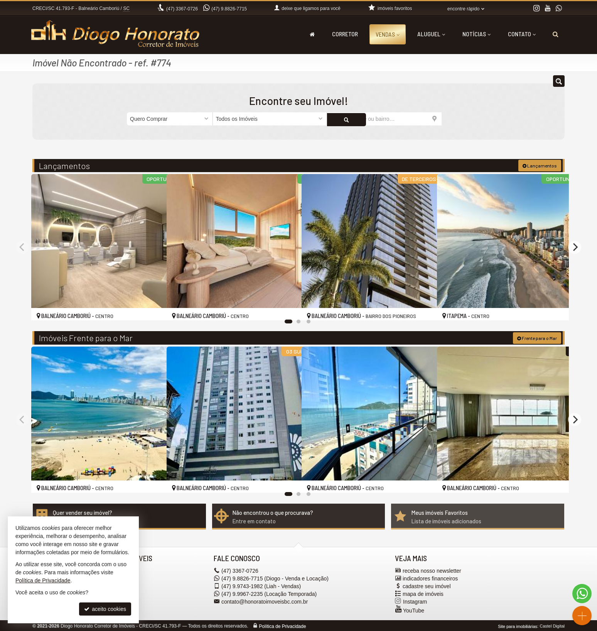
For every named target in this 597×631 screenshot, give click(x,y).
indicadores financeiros (430, 577)
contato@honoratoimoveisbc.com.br (264, 600)
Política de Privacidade (282, 625)
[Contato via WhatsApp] (582, 593)
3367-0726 (182, 9)
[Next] (574, 246)
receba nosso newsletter (432, 570)
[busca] (555, 34)
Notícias (476, 33)
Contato (522, 33)
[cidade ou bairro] (384, 118)
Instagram (415, 600)
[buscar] (456, 118)
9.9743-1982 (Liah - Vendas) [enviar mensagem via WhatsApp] (261, 585)
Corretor (345, 33)
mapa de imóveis (423, 593)
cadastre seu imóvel (427, 585)
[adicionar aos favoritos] (152, 307)
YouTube (413, 609)
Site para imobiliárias (517, 625)
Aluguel (431, 33)
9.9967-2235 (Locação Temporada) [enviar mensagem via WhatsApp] (269, 593)
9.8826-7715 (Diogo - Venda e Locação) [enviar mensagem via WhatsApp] (275, 577)
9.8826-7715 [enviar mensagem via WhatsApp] (229, 9)
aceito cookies (105, 609)
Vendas (388, 34)
